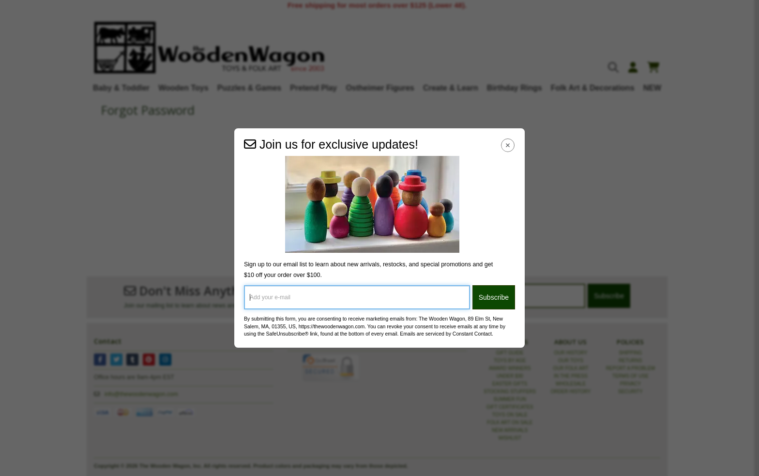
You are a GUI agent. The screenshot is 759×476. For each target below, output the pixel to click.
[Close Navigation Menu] (508, 145)
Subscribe (494, 297)
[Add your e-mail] (357, 297)
